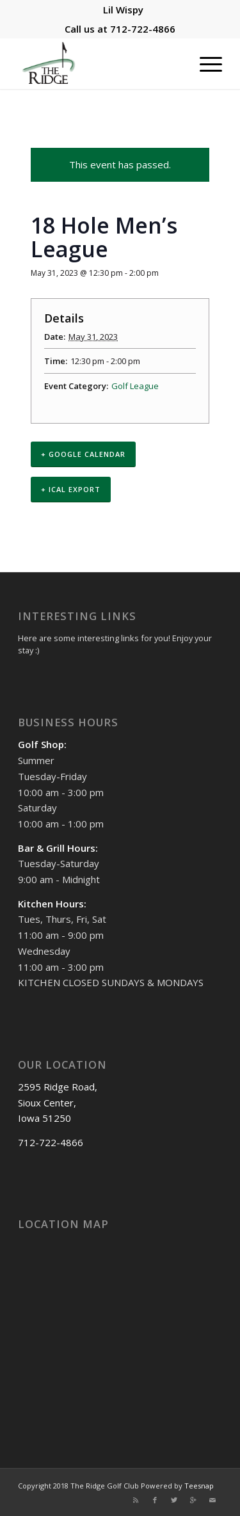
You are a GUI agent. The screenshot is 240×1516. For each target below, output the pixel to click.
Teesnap (199, 1485)
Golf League (135, 386)
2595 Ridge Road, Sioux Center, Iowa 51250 (57, 1102)
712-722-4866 (142, 28)
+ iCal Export (70, 489)
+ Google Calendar (83, 454)
